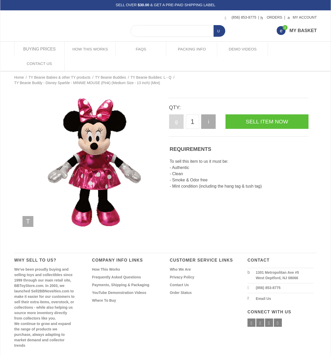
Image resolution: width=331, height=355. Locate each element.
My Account (302, 17)
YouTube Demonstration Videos (119, 278)
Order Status (181, 278)
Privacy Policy (182, 262)
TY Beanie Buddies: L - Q (151, 63)
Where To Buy (104, 285)
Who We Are (180, 254)
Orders (272, 17)
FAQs (140, 49)
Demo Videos (241, 49)
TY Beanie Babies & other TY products (59, 63)
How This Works (90, 49)
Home (19, 63)
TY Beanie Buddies (110, 63)
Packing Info (190, 49)
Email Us (263, 284)
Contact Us (291, 49)
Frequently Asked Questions (116, 262)
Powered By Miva (95, 351)
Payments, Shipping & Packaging (120, 270)
